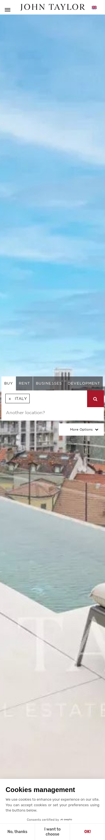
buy (8, 383)
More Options (81, 429)
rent (24, 383)
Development (84, 383)
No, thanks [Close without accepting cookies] (17, 831)
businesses (49, 383)
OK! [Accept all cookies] (87, 831)
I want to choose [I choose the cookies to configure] (52, 832)
